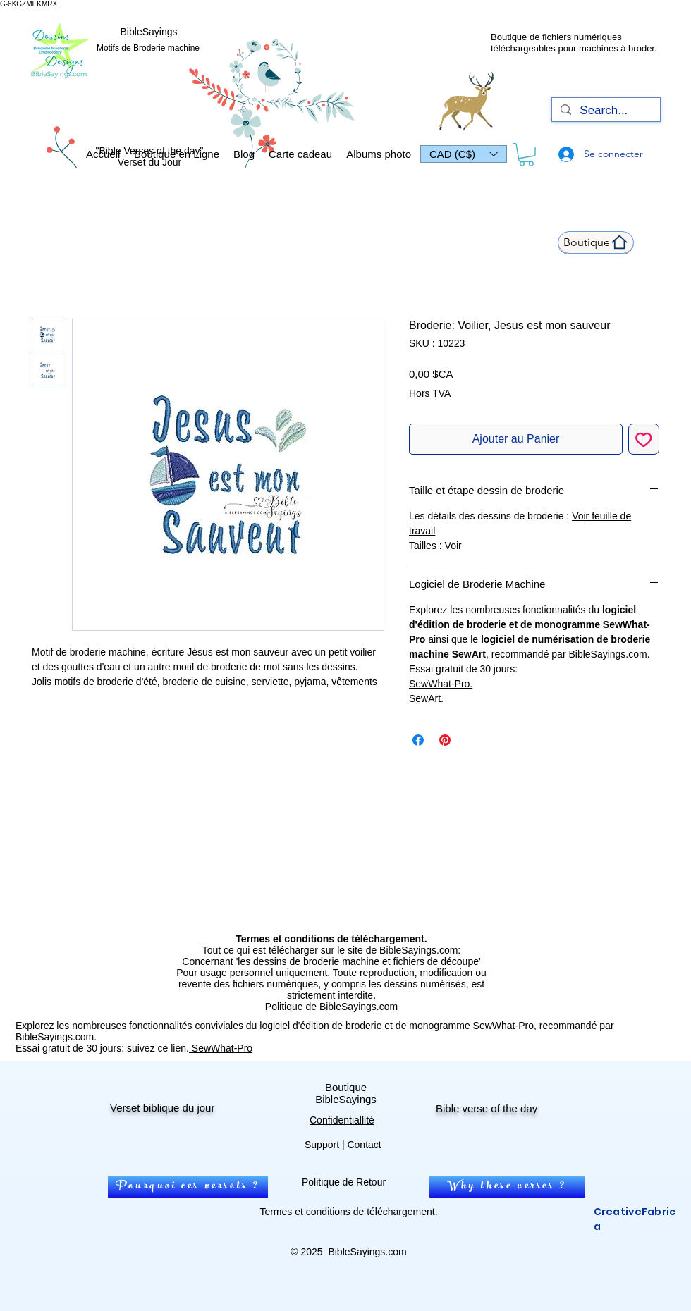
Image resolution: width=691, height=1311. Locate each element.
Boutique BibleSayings (346, 1093)
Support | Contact (343, 1144)
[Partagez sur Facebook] (418, 740)
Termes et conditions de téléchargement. (348, 1211)
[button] (463, 154)
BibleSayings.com (367, 1251)
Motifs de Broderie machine (148, 48)
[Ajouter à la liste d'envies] (643, 439)
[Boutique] (596, 242)
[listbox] (463, 154)
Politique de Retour (344, 1182)
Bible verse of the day (486, 1108)
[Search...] (605, 110)
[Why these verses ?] (507, 1187)
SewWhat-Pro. (440, 683)
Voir (453, 545)
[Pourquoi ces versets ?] (188, 1187)
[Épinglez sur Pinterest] (444, 740)
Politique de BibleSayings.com (331, 1006)
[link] (526, 154)
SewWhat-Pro (220, 1048)
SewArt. (426, 698)
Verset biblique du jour (162, 1108)
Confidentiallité (342, 1120)
